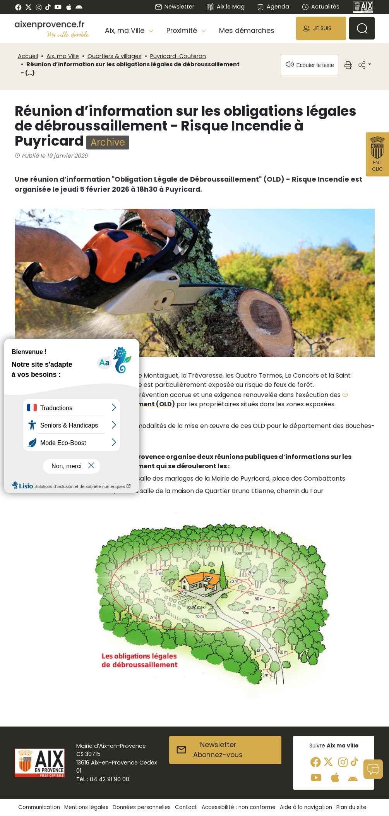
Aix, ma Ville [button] (125, 30)
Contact (186, 807)
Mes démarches (246, 30)
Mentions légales (86, 807)
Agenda (273, 6)
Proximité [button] (182, 30)
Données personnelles (142, 807)
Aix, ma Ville (62, 56)
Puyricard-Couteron (178, 56)
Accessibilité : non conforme (239, 807)
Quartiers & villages (114, 56)
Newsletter (174, 6)
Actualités (320, 6)
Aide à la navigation (306, 807)
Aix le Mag (225, 7)
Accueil (28, 56)
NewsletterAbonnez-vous (209, 749)
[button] (321, 28)
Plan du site (351, 807)
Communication (39, 807)
